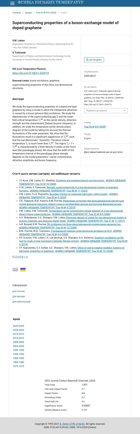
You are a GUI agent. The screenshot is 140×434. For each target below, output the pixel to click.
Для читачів (18, 291)
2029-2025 (18, 326)
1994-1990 (18, 354)
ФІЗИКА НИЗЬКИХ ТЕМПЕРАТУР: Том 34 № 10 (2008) (84, 251)
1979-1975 (18, 366)
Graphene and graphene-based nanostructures (80, 180)
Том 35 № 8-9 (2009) (46, 12)
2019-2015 (18, 334)
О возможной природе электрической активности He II (81, 231)
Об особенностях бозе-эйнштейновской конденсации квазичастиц (84, 224)
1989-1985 (18, 358)
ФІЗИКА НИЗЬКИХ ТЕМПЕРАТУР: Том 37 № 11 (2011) (96, 221)
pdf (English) (95, 60)
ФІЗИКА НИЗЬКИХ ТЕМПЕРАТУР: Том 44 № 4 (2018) (47, 207)
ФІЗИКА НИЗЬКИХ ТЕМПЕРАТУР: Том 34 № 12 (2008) (48, 227)
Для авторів (18, 296)
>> (27, 256)
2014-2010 (18, 338)
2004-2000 (18, 346)
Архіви (28, 12)
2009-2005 (18, 342)
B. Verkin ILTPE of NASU (72, 424)
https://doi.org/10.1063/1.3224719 (30, 73)
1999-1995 (18, 350)
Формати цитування (96, 110)
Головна (16, 12)
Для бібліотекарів (21, 301)
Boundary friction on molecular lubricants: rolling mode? (79, 194)
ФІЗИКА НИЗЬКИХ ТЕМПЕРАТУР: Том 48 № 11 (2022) (59, 190)
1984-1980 (18, 362)
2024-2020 (18, 330)
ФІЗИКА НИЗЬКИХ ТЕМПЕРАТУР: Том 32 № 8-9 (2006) (81, 214)
